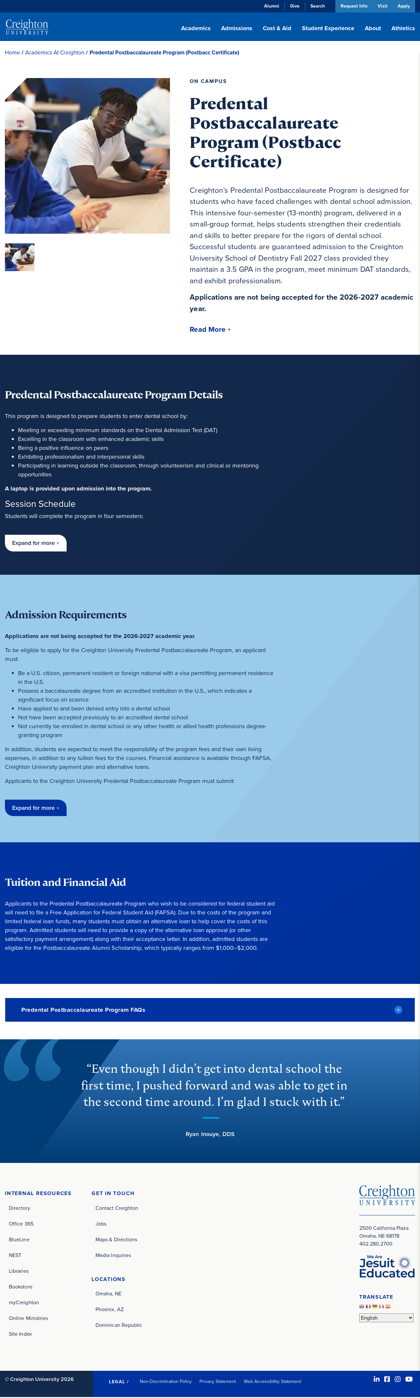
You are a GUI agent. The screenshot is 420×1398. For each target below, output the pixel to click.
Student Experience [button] (328, 28)
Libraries (19, 1271)
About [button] (373, 28)
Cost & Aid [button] (277, 28)
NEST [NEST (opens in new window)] (15, 1256)
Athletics (403, 28)
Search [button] (316, 6)
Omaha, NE (108, 1294)
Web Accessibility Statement (272, 1382)
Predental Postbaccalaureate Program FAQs (83, 1010)
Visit (382, 6)
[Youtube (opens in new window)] (409, 1380)
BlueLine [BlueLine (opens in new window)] (19, 1240)
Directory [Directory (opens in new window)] (19, 1208)
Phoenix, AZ (109, 1310)
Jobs (100, 1224)
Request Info (352, 6)
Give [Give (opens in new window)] (293, 6)
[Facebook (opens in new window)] (387, 1380)
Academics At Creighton (54, 52)
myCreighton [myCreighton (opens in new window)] (24, 1303)
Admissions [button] (236, 28)
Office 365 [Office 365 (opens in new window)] (21, 1224)
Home (12, 52)
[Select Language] (386, 1318)
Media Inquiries (113, 1256)
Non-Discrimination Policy (166, 1382)
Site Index (20, 1334)
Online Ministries (28, 1319)
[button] (211, 329)
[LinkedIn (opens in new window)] (376, 1380)
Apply (404, 6)
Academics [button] (196, 28)
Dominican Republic (118, 1326)
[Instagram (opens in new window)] (397, 1380)
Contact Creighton (116, 1208)
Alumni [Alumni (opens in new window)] (270, 6)
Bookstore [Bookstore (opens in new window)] (20, 1287)
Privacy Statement (218, 1382)
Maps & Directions (116, 1240)
